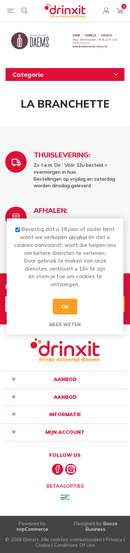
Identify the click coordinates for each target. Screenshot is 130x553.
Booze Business (102, 526)
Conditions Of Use (74, 545)
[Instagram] (70, 469)
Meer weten (65, 324)
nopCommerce (32, 529)
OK (65, 306)
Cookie (42, 545)
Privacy (114, 539)
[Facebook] (57, 469)
